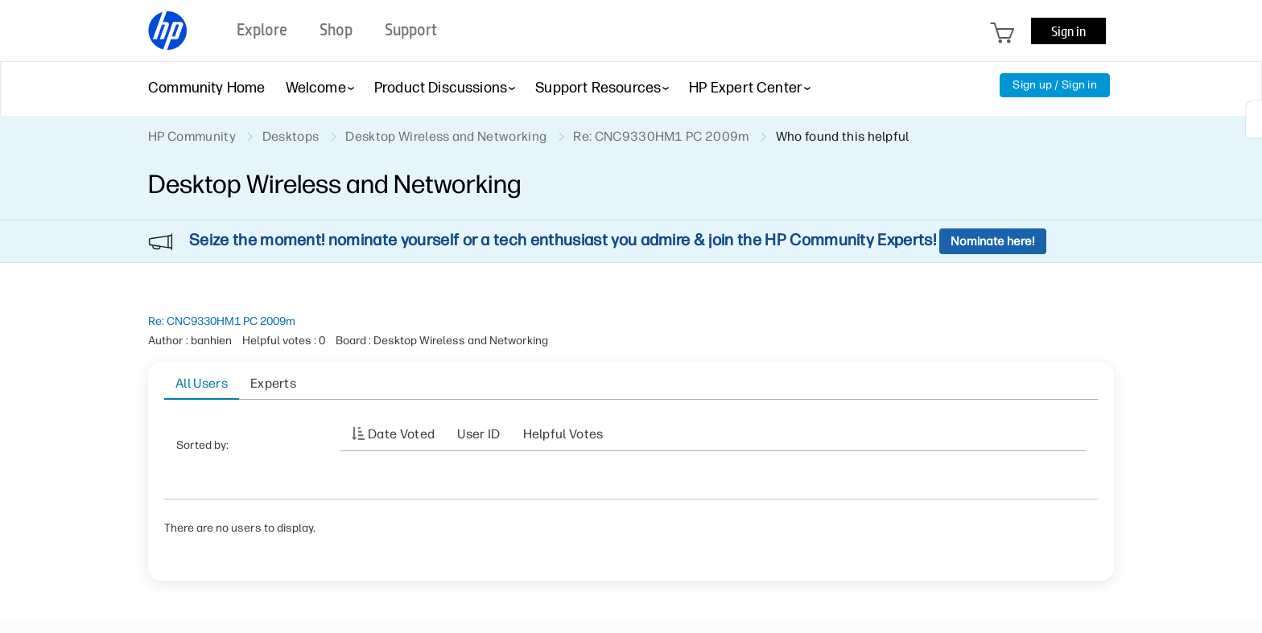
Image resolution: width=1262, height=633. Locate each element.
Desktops (291, 136)
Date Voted (401, 434)
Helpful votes (563, 434)
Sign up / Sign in (1054, 85)
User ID (478, 434)
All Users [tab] (201, 383)
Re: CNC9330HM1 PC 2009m (221, 321)
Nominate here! (993, 241)
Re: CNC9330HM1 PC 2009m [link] (661, 136)
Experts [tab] (273, 383)
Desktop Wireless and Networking (445, 136)
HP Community (192, 136)
